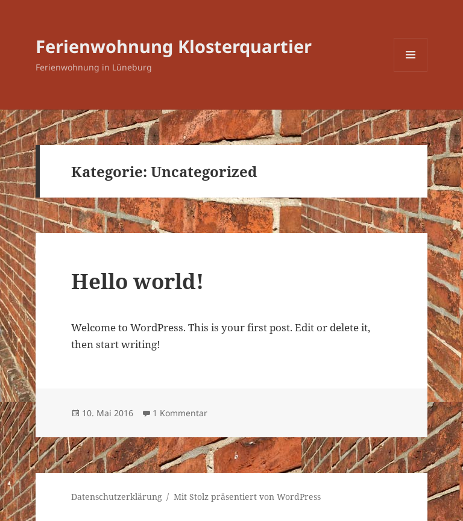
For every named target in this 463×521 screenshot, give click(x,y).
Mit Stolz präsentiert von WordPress (247, 496)
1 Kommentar (180, 413)
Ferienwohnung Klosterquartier (174, 46)
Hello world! (137, 281)
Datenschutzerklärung (116, 496)
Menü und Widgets (410, 71)
